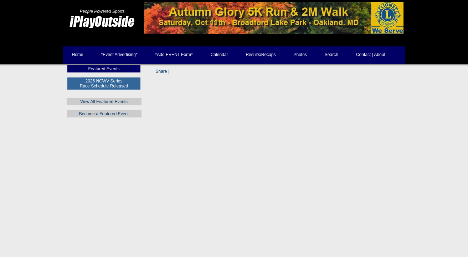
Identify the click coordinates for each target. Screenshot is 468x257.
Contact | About (370, 54)
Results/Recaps (261, 54)
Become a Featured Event (104, 113)
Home (77, 54)
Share (161, 71)
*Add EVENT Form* (174, 54)
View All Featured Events (104, 101)
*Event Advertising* (119, 54)
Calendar (219, 54)
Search (331, 54)
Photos (300, 54)
